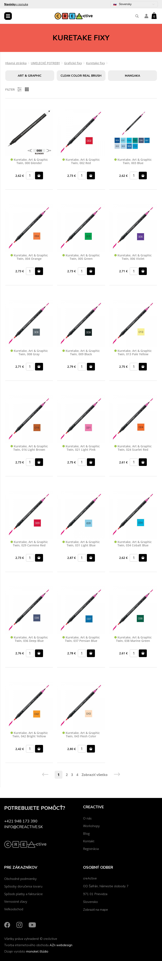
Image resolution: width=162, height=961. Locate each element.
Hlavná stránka (16, 63)
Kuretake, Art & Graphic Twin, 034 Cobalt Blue (133, 543)
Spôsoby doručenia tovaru (23, 886)
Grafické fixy (73, 63)
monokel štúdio (37, 951)
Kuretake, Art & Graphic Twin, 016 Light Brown (29, 448)
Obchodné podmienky (20, 879)
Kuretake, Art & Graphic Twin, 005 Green (81, 257)
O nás (87, 818)
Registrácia (91, 849)
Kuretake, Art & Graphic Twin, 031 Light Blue (81, 543)
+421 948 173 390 (21, 821)
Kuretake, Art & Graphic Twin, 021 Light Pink (81, 448)
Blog (86, 833)
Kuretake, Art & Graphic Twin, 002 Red (81, 161)
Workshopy (91, 826)
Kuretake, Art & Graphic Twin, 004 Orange (29, 257)
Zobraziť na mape (95, 910)
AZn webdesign (61, 945)
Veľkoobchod (13, 909)
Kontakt (88, 841)
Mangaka (132, 76)
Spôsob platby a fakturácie (23, 894)
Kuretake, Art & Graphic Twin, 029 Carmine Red (29, 543)
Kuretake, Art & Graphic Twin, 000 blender (29, 161)
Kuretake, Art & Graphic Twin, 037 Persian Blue (81, 639)
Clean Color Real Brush (81, 76)
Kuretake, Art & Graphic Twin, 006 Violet (133, 257)
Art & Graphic (30, 76)
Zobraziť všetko (95, 774)
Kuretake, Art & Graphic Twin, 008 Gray (29, 352)
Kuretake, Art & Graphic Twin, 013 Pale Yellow (133, 352)
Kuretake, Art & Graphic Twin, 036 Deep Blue (29, 639)
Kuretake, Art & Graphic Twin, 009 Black (81, 352)
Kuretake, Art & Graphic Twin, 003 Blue (133, 161)
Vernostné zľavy (15, 901)
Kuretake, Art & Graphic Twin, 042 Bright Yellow (29, 734)
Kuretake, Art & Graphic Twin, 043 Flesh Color (81, 734)
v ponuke (16, 4)
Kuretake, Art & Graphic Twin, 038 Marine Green (133, 639)
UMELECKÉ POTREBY (45, 63)
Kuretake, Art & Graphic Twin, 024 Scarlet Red (133, 448)
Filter (13, 89)
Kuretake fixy (95, 63)
